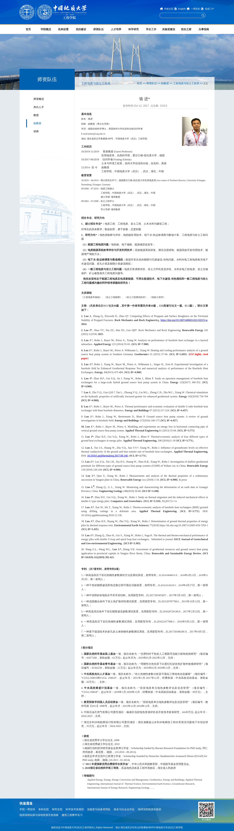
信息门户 (209, 8)
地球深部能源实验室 (149, 809)
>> (144, 83)
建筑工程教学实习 (72, 815)
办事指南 (204, 29)
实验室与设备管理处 (98, 809)
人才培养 (116, 29)
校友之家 (186, 29)
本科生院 (43, 809)
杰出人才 (38, 107)
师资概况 (38, 99)
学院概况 (46, 29)
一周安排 (195, 8)
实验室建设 (168, 29)
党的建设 (81, 29)
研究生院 (57, 809)
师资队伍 (98, 29)
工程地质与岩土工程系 (186, 83)
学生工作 (151, 29)
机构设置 (63, 29)
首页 (28, 29)
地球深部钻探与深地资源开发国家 (39, 815)
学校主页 (168, 8)
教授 (36, 115)
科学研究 (133, 29)
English (182, 8)
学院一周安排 (27, 809)
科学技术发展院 (75, 809)
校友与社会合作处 (124, 809)
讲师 (36, 131)
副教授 (37, 123)
